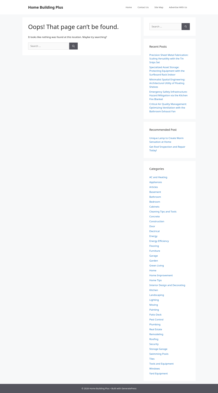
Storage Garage (158, 349)
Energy (153, 236)
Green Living (156, 265)
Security (154, 344)
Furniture (154, 250)
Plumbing (155, 324)
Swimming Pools (158, 353)
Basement (155, 192)
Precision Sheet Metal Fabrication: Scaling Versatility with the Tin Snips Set (168, 58)
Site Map (158, 7)
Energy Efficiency (159, 241)
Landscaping (156, 295)
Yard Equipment (158, 373)
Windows (154, 368)
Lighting (154, 299)
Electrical (154, 231)
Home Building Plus (45, 7)
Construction (156, 221)
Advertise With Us (178, 7)
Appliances (155, 182)
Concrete (154, 216)
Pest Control (156, 319)
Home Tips (155, 280)
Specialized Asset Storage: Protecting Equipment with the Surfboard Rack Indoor (167, 71)
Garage (153, 255)
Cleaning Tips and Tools (163, 211)
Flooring (154, 246)
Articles (153, 187)
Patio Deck (155, 314)
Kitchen (153, 290)
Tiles (152, 358)
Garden (153, 260)
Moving (153, 304)
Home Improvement (161, 275)
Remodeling (156, 334)
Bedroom (154, 201)
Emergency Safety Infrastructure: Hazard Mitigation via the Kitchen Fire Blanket (168, 95)
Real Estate (155, 329)
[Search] (73, 46)
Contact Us (143, 7)
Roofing (153, 339)
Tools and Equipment (161, 363)
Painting (154, 309)
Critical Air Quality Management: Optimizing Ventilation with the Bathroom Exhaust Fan (168, 107)
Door (152, 226)
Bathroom (155, 196)
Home (129, 7)
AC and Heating (158, 177)
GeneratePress (128, 388)
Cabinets (154, 206)
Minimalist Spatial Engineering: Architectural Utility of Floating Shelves (167, 83)
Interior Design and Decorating (167, 285)
